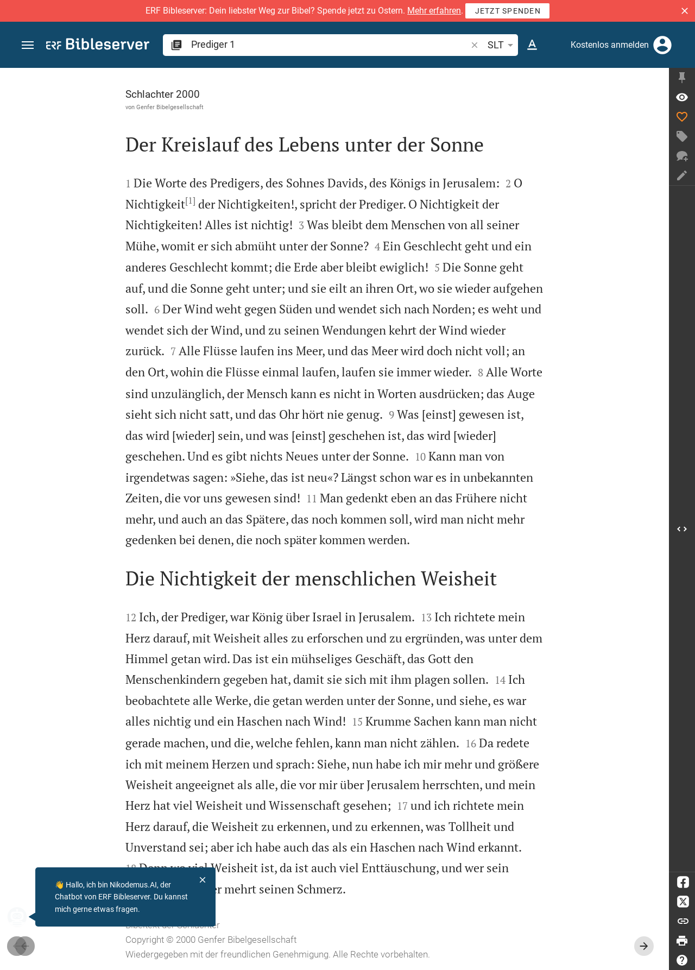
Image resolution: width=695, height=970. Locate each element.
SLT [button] (502, 45)
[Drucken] (682, 940)
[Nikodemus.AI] (25, 917)
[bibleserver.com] (97, 46)
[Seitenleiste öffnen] (682, 529)
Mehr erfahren (434, 10)
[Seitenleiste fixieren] (682, 77)
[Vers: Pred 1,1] (682, 97)
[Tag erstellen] (682, 136)
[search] (330, 44)
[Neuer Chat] (682, 156)
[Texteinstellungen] (532, 45)
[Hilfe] (682, 960)
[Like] (682, 117)
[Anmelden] (662, 45)
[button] (684, 10)
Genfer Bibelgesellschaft (170, 107)
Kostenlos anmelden (610, 45)
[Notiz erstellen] (682, 175)
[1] (190, 200)
